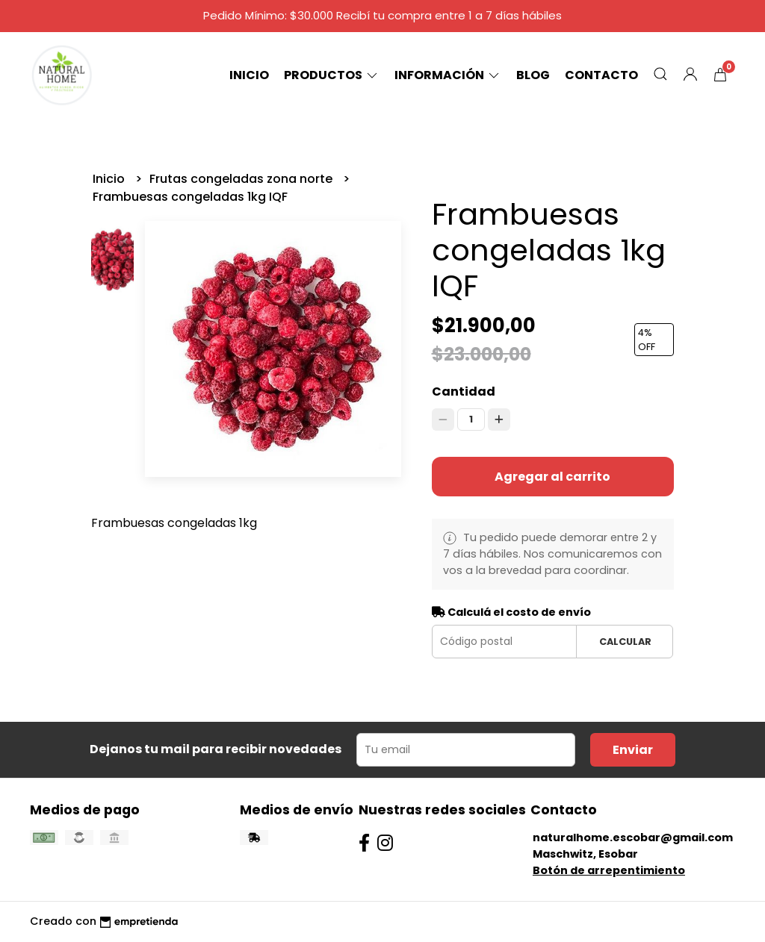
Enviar (633, 749)
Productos (332, 75)
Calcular (625, 641)
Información (447, 75)
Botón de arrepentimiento (609, 870)
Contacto (601, 75)
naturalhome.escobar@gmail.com (633, 837)
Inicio (249, 75)
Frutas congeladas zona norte (242, 178)
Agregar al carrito (552, 476)
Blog (533, 75)
